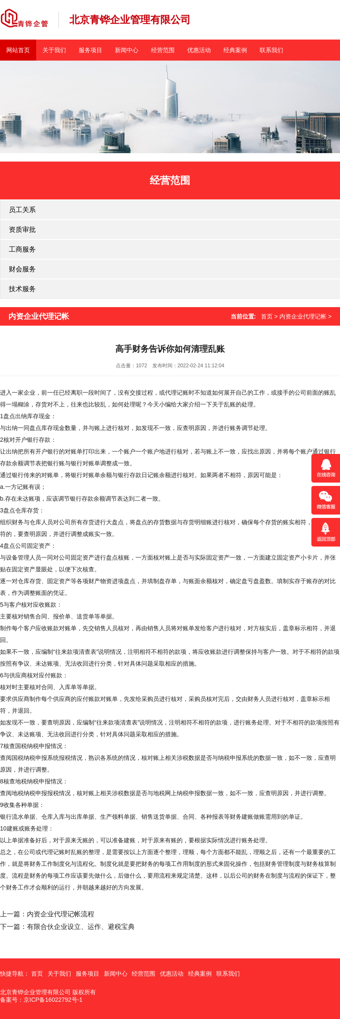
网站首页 (18, 50)
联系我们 (271, 50)
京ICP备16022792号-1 (53, 999)
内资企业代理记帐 (303, 316)
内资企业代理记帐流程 (60, 914)
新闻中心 (126, 50)
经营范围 (163, 50)
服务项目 (90, 50)
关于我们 (54, 50)
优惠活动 (199, 50)
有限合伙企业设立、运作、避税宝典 (81, 926)
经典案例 (235, 50)
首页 (267, 316)
